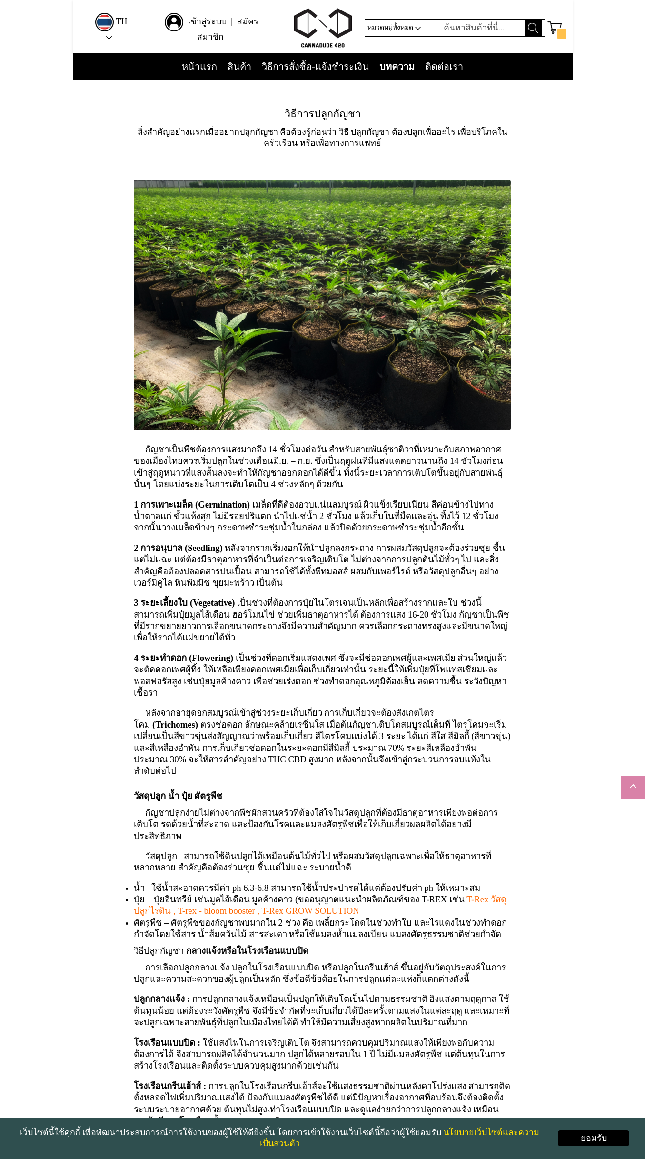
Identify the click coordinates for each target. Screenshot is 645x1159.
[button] (556, 28)
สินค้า (239, 67)
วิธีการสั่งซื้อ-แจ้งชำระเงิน (315, 67)
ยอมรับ (594, 1138)
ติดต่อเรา (444, 67)
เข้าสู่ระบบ (208, 21)
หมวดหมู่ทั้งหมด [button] (392, 27)
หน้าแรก (199, 67)
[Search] (481, 28)
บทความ (397, 67)
